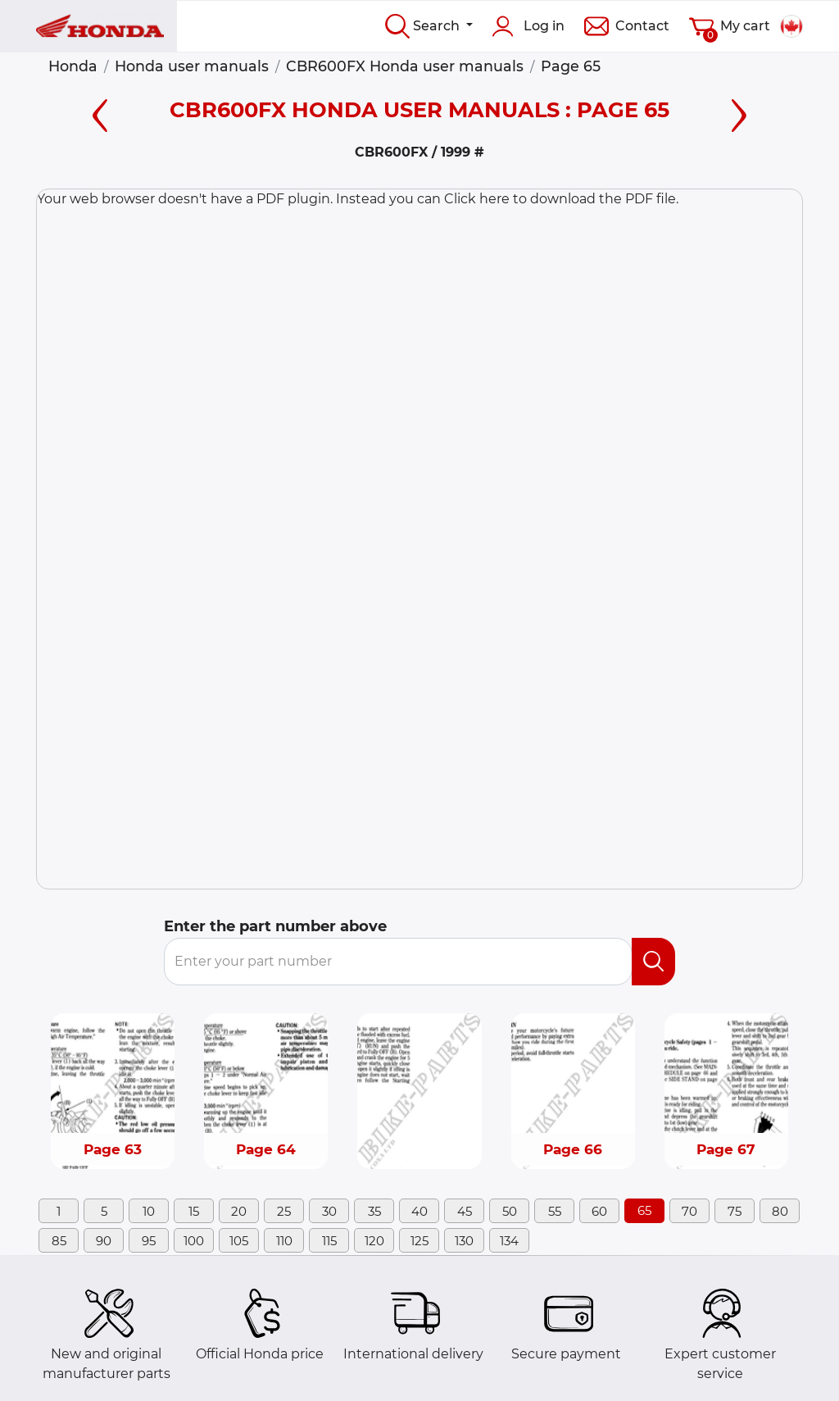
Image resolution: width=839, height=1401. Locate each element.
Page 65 (571, 66)
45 (464, 1211)
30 (329, 1211)
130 (464, 1241)
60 (599, 1211)
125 (419, 1241)
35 (374, 1211)
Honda (73, 66)
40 (419, 1211)
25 (284, 1211)
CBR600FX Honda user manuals (405, 66)
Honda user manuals (192, 66)
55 (554, 1211)
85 (59, 1241)
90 (103, 1241)
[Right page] (739, 112)
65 (644, 1210)
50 (509, 1211)
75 (734, 1211)
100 (194, 1241)
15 (193, 1211)
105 (238, 1241)
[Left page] (100, 112)
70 (689, 1211)
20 (239, 1211)
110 (284, 1241)
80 (780, 1211)
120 (374, 1241)
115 (329, 1241)
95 (149, 1241)
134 (509, 1241)
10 (149, 1211)
